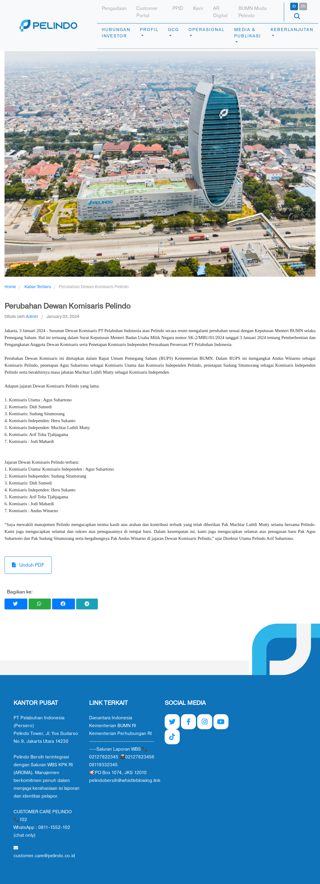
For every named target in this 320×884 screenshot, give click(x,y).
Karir (198, 8)
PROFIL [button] (149, 29)
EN (303, 6)
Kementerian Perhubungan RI (120, 733)
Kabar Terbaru (37, 286)
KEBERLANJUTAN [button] (292, 29)
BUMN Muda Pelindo (252, 12)
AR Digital (220, 12)
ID (294, 6)
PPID (177, 8)
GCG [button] (173, 29)
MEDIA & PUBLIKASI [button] (247, 33)
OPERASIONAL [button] (206, 29)
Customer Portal (147, 12)
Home (10, 286)
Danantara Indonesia (110, 718)
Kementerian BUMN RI (112, 726)
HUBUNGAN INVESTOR (116, 33)
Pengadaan (114, 8)
